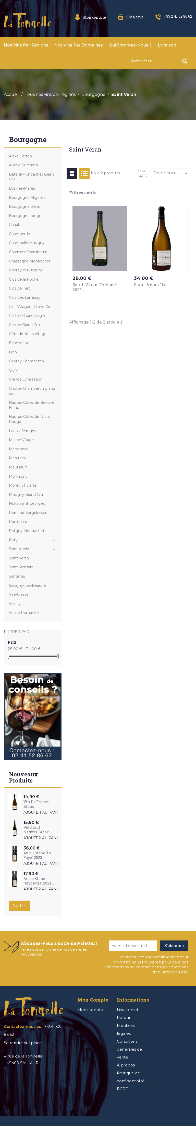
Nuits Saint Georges (27, 503)
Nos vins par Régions (26, 45)
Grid (72, 173)
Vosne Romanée (24, 612)
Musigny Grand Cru (26, 494)
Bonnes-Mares (22, 188)
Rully (13, 540)
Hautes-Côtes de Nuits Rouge (29, 419)
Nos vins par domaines (78, 45)
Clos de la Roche (24, 279)
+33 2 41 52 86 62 (178, 16)
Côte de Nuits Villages (28, 333)
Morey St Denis (22, 485)
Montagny (18, 476)
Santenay (17, 576)
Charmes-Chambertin (28, 252)
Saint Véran (19, 558)
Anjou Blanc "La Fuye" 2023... (37, 855)
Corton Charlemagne (27, 315)
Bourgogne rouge (25, 215)
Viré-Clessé (19, 594)
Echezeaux (19, 343)
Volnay (15, 603)
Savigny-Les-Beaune (27, 585)
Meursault (18, 467)
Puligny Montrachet (26, 530)
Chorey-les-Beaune (26, 270)
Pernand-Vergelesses (28, 512)
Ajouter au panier (43, 812)
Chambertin (19, 234)
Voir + (19, 905)
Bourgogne (28, 140)
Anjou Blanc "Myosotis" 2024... (38, 881)
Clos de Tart (19, 288)
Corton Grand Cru (24, 325)
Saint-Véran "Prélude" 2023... (94, 287)
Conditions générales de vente (129, 1049)
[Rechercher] (161, 61)
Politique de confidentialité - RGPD (132, 1081)
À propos (126, 1065)
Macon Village (21, 440)
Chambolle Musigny (26, 242)
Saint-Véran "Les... (153, 284)
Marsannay (18, 449)
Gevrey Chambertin (26, 361)
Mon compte (90, 1009)
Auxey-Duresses (23, 165)
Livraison (167, 45)
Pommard (18, 521)
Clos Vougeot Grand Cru (30, 306)
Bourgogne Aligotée (27, 197)
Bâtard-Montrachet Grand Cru (32, 177)
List (84, 173)
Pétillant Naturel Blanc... (37, 829)
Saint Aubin (19, 549)
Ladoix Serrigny (22, 431)
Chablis (15, 224)
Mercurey (17, 458)
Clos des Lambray (24, 297)
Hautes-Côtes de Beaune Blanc (31, 405)
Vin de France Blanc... (36, 804)
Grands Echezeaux (25, 379)
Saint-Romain (21, 567)
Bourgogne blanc (24, 206)
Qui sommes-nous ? (130, 45)
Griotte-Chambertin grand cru (32, 391)
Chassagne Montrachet (30, 261)
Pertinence (171, 173)
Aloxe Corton (20, 156)
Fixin (13, 352)
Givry (13, 370)
